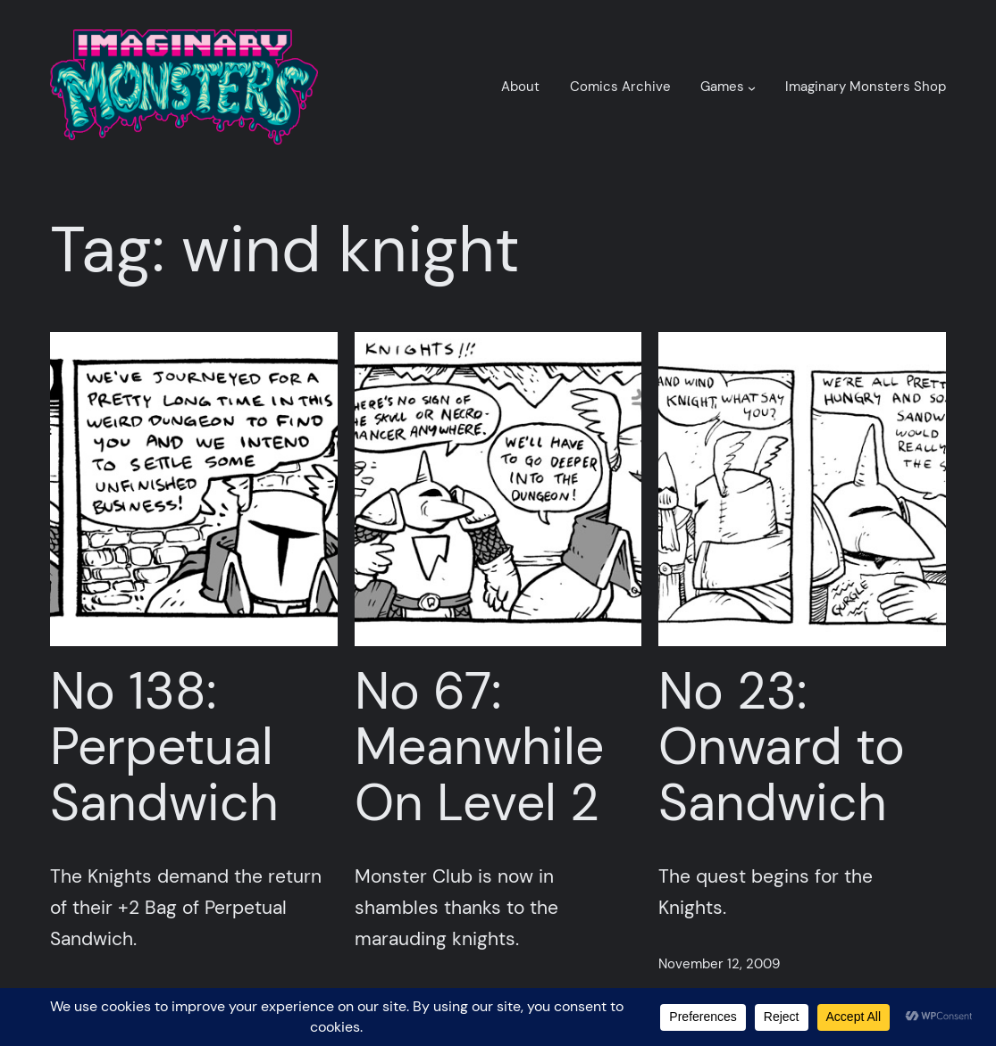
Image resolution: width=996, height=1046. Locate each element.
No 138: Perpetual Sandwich (164, 748)
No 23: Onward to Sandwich (781, 748)
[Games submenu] (752, 87)
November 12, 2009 (719, 964)
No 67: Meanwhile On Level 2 (479, 748)
